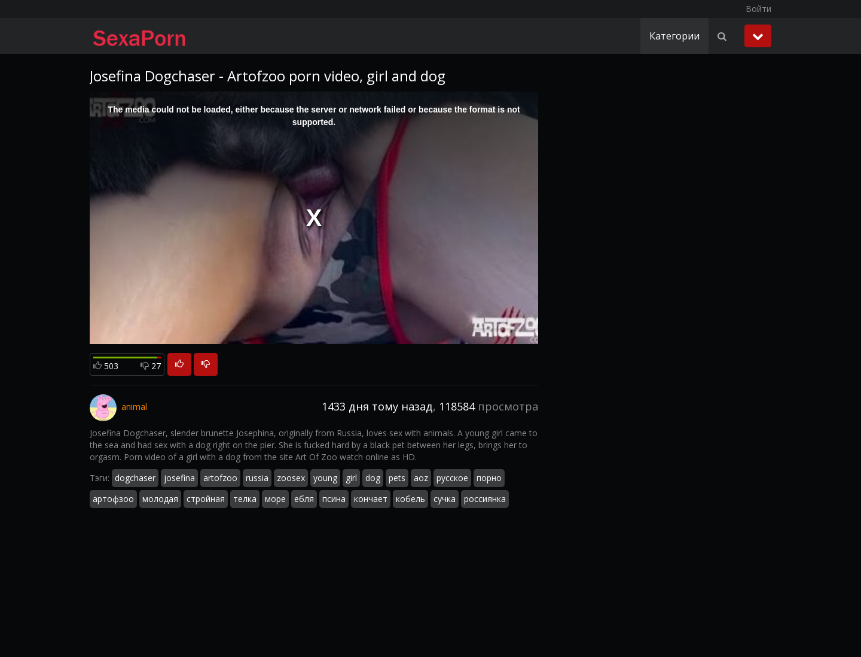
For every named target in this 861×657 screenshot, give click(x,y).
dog (372, 477)
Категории (674, 35)
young (325, 477)
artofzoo (220, 477)
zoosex (291, 477)
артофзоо (113, 498)
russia (257, 477)
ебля (304, 498)
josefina (179, 477)
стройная (206, 498)
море (275, 498)
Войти (758, 8)
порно (489, 477)
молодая (160, 498)
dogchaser (135, 477)
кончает (370, 498)
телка (245, 498)
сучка (444, 498)
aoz (421, 477)
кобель (410, 498)
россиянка (485, 498)
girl (351, 477)
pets (397, 477)
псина (334, 498)
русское (452, 477)
